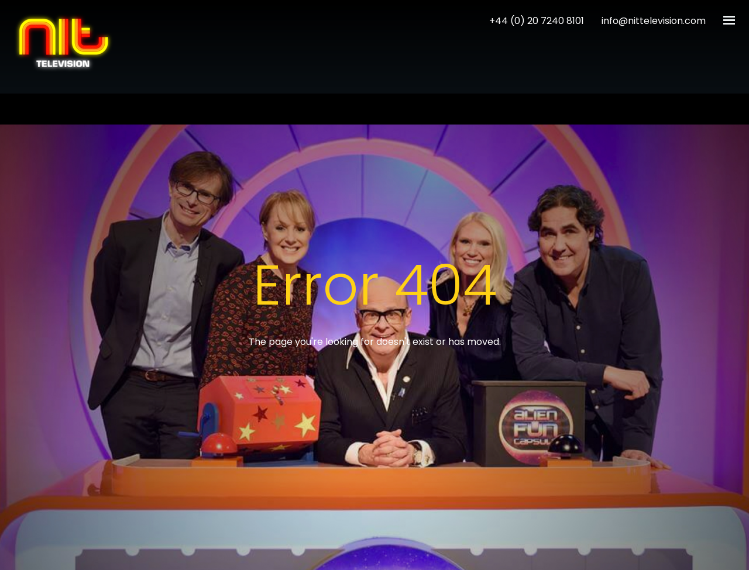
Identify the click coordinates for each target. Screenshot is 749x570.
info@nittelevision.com (654, 20)
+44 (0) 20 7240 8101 (536, 20)
